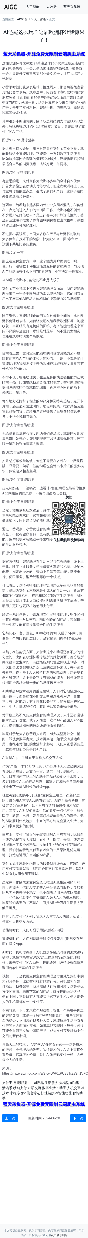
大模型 (64, 1083)
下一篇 (78, 1118)
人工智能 (33, 7)
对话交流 (34, 1088)
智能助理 (20, 1083)
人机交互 (74, 1088)
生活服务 (51, 1083)
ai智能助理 (63, 1093)
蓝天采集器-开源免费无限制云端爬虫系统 (44, 53)
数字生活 (49, 1088)
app (30, 1083)
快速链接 (48, 1093)
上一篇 (10, 1118)
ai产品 (39, 1083)
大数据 (51, 7)
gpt (23, 1093)
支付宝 (7, 1083)
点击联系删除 (59, 1235)
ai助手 (61, 1088)
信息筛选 (33, 1093)
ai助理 (74, 1083)
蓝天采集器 (71, 7)
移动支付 (20, 1088)
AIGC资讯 (23, 19)
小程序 (15, 1093)
